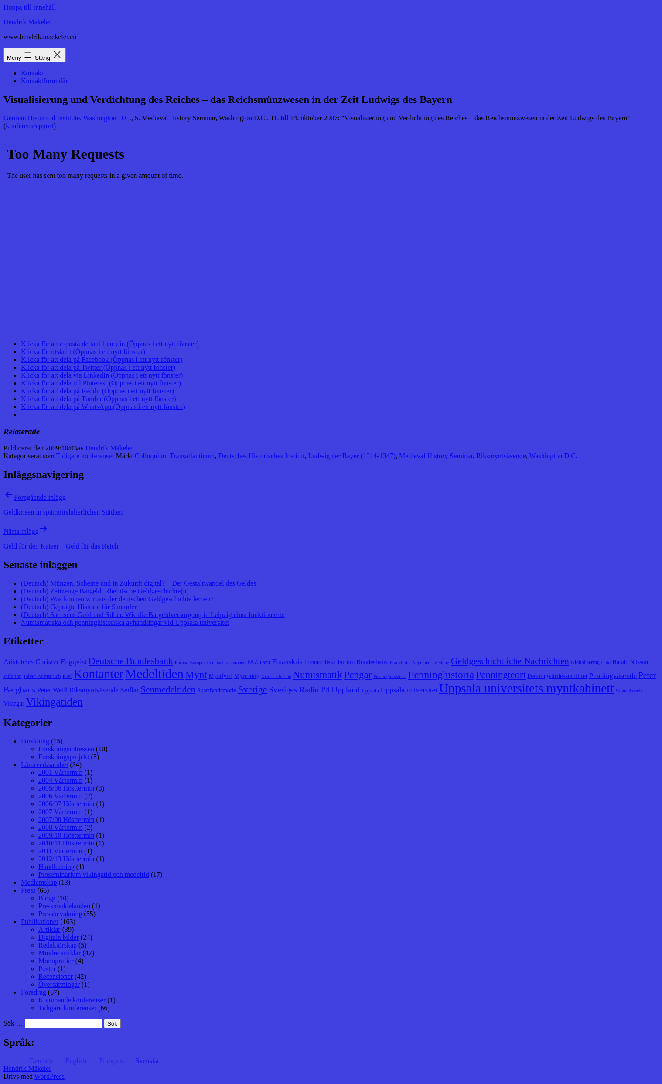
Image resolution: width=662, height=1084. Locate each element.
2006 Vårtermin (60, 796)
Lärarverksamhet (44, 764)
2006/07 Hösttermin (66, 804)
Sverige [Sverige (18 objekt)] (252, 689)
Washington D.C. (553, 456)
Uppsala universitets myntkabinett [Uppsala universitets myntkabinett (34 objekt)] (526, 688)
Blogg (46, 898)
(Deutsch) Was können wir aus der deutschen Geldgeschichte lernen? (117, 599)
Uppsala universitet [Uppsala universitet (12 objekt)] (409, 690)
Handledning (56, 866)
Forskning (35, 741)
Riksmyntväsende (501, 456)
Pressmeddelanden (64, 906)
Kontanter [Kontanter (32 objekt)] (98, 674)
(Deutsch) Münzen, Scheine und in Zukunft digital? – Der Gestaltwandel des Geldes (138, 583)
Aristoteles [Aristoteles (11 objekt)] (18, 661)
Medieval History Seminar (436, 456)
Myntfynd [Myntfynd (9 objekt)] (220, 676)
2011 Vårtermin (60, 851)
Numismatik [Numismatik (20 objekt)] (317, 674)
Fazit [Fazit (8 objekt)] (264, 662)
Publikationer (39, 921)
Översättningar (59, 984)
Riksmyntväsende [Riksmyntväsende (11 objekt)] (94, 690)
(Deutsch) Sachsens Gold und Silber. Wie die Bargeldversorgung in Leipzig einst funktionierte (153, 614)
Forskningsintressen (66, 749)
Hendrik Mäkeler (27, 22)
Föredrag (33, 992)
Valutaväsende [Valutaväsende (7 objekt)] (629, 691)
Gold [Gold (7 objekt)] (606, 662)
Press (28, 890)
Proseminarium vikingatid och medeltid (93, 874)
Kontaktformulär (44, 81)
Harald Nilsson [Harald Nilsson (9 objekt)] (630, 662)
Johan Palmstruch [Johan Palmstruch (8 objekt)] (42, 676)
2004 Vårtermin (60, 780)
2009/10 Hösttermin (66, 835)
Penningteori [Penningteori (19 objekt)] (501, 674)
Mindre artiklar (59, 953)
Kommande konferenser (72, 1000)
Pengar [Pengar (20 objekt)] (358, 674)
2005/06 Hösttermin (66, 788)
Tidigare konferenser (85, 456)
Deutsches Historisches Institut (261, 456)
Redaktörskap (57, 945)
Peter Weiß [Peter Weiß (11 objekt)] (52, 690)
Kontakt (32, 73)
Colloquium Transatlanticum (175, 456)
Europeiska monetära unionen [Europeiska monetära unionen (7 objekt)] (218, 662)
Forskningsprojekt (63, 756)
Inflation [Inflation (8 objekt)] (12, 676)
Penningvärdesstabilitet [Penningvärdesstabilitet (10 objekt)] (557, 675)
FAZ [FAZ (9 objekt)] (252, 662)
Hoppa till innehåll (29, 7)
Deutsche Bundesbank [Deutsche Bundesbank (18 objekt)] (131, 661)
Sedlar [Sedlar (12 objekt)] (129, 690)
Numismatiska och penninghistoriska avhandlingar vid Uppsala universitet (125, 622)
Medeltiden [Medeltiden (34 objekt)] (154, 674)
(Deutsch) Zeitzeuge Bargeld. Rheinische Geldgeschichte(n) (105, 591)
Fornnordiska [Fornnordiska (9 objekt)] (320, 662)
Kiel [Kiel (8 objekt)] (67, 676)
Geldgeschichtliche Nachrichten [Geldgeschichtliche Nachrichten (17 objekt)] (510, 661)
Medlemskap (39, 882)
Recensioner (55, 976)
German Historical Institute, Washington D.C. (67, 118)
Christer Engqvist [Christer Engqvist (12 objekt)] (61, 662)
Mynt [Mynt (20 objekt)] (196, 674)
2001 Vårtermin (60, 772)
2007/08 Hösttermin (66, 819)
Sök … (13, 1023)
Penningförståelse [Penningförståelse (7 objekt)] (389, 676)
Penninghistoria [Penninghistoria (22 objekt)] (441, 674)
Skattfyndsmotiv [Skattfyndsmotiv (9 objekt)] (216, 690)
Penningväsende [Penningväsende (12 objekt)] (613, 676)
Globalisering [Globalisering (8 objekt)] (585, 662)
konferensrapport (29, 126)
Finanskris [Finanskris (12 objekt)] (287, 662)
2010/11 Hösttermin (66, 843)
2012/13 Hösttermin (66, 858)
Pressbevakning (60, 913)
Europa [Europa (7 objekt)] (181, 662)
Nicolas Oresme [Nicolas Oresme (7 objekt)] (276, 676)
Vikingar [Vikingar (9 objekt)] (13, 703)
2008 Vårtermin (60, 827)
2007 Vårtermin (60, 811)
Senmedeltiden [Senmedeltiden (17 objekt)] (167, 689)
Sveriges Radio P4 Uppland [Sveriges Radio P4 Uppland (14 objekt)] (314, 689)
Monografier (56, 961)
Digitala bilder (58, 937)
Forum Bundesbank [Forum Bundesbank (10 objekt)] (363, 661)
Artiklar (49, 929)
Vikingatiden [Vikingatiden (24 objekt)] (54, 701)
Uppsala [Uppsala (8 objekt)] (370, 691)
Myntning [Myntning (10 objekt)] (246, 675)
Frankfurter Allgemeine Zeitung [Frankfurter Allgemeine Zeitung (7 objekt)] (419, 662)
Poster (47, 968)
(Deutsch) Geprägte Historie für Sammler (79, 606)
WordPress (49, 1076)
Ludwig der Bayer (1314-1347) (352, 456)
